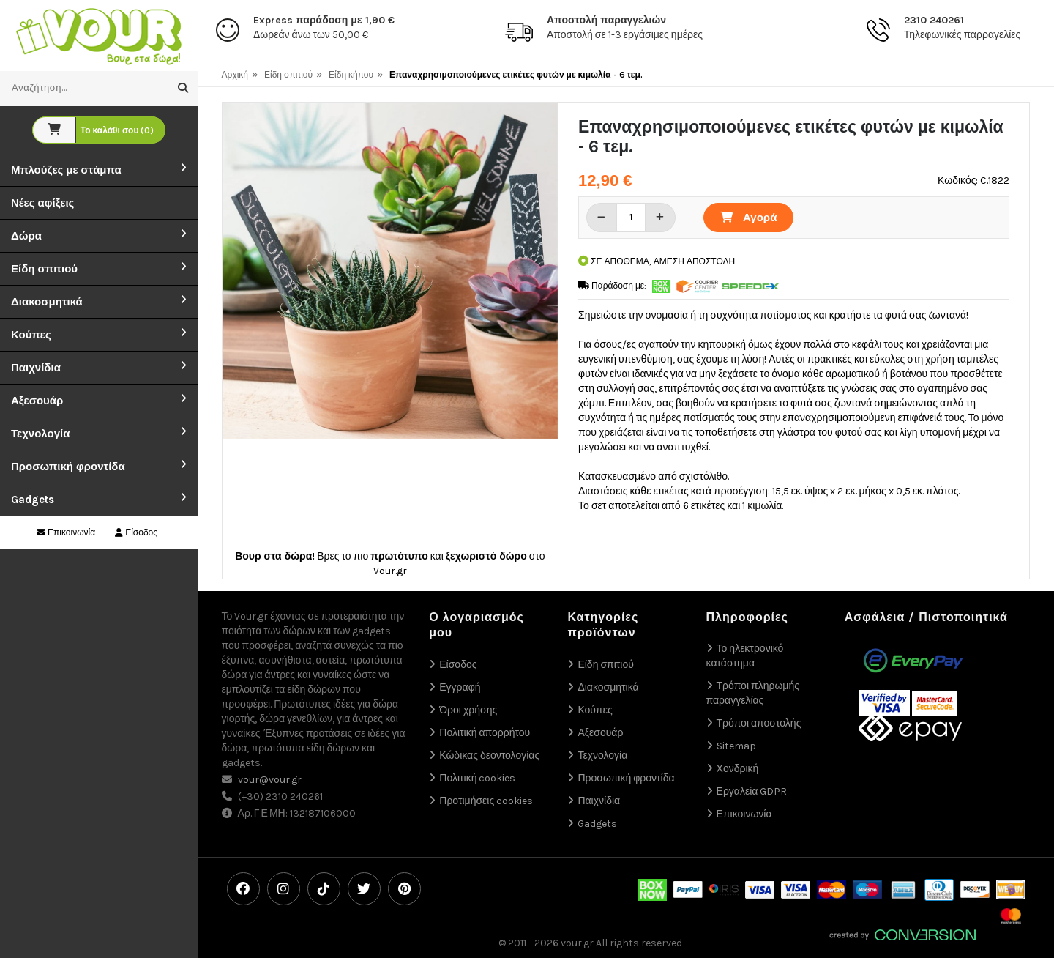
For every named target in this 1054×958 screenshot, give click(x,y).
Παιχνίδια (36, 367)
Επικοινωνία (66, 532)
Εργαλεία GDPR (752, 791)
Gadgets (32, 499)
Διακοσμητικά (47, 301)
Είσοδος (136, 532)
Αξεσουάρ (37, 400)
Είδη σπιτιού (44, 268)
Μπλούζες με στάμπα (66, 170)
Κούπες (31, 334)
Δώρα (26, 235)
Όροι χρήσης (468, 710)
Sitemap (736, 746)
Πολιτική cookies (477, 778)
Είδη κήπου (351, 75)
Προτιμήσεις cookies (486, 801)
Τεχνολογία (40, 433)
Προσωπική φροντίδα (68, 466)
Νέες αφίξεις (42, 202)
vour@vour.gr (270, 779)
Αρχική (235, 75)
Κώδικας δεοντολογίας (489, 755)
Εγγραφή (459, 687)
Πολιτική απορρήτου (484, 733)
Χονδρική (738, 768)
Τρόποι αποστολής (759, 723)
